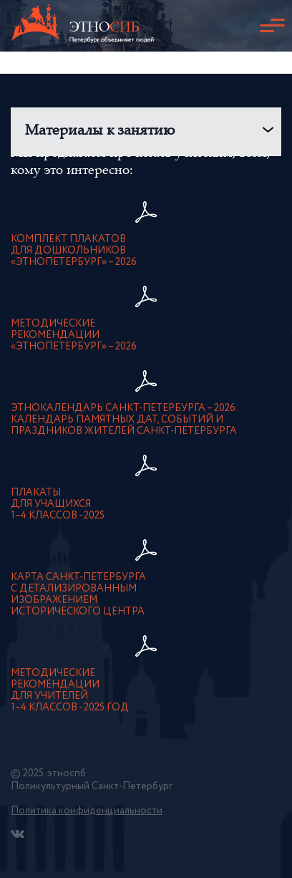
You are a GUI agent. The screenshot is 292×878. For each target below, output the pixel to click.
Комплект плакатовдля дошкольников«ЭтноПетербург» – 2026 (74, 250)
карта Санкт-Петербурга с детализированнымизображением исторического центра (78, 594)
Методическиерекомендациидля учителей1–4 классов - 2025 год (70, 690)
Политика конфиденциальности (86, 811)
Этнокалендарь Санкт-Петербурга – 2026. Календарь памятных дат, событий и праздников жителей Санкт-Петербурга (124, 419)
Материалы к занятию (100, 131)
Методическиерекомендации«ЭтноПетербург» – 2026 (74, 335)
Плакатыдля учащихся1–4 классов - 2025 (57, 504)
